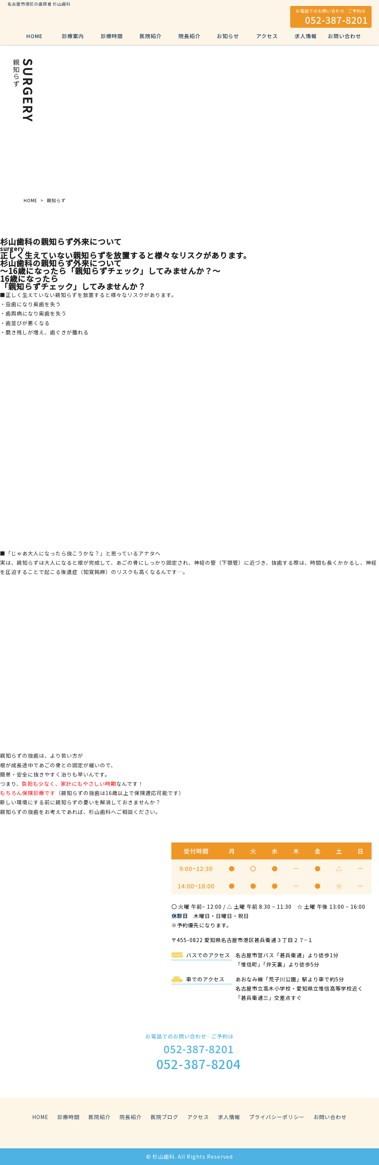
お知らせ (228, 36)
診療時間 (112, 36)
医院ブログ (164, 1117)
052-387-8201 (336, 19)
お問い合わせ (344, 36)
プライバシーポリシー (277, 1117)
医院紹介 (151, 36)
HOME (34, 36)
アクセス (267, 36)
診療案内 (73, 36)
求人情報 (306, 36)
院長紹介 (189, 36)
